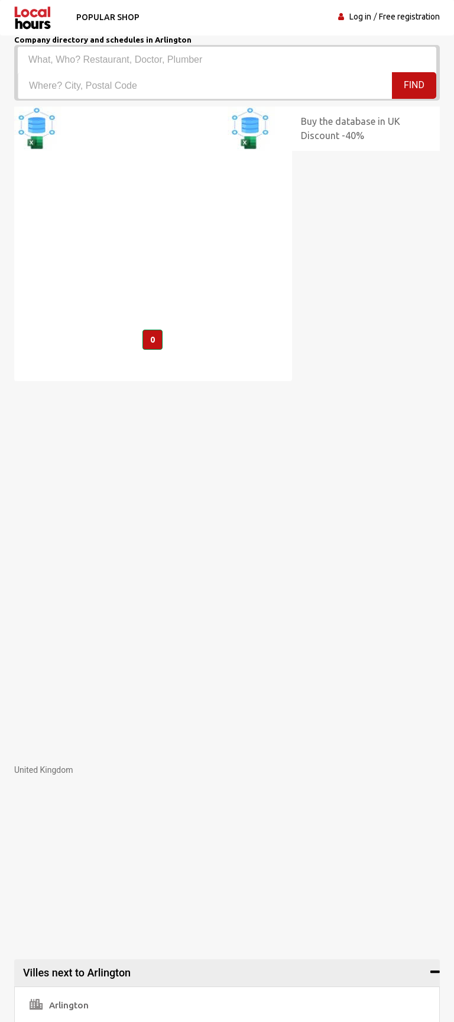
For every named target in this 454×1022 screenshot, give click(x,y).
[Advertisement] (227, 859)
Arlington (59, 1005)
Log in (360, 16)
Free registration (409, 16)
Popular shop (108, 17)
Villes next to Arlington (77, 972)
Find (414, 85)
